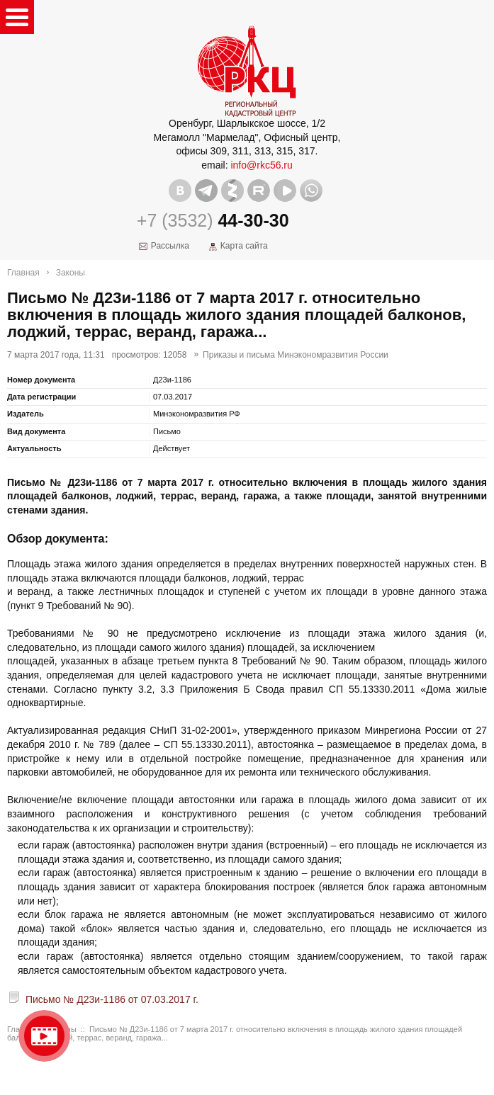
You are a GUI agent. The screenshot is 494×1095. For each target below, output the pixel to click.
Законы (70, 273)
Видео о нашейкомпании (44, 1036)
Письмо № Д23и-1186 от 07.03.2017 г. (112, 999)
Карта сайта (244, 246)
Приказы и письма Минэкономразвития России (295, 355)
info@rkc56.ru (261, 165)
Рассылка (170, 246)
